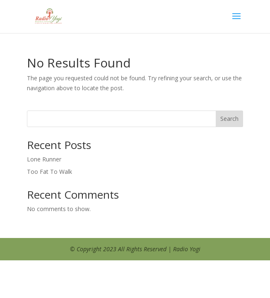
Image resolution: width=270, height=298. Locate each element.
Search (229, 119)
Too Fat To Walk (49, 171)
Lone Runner (44, 159)
